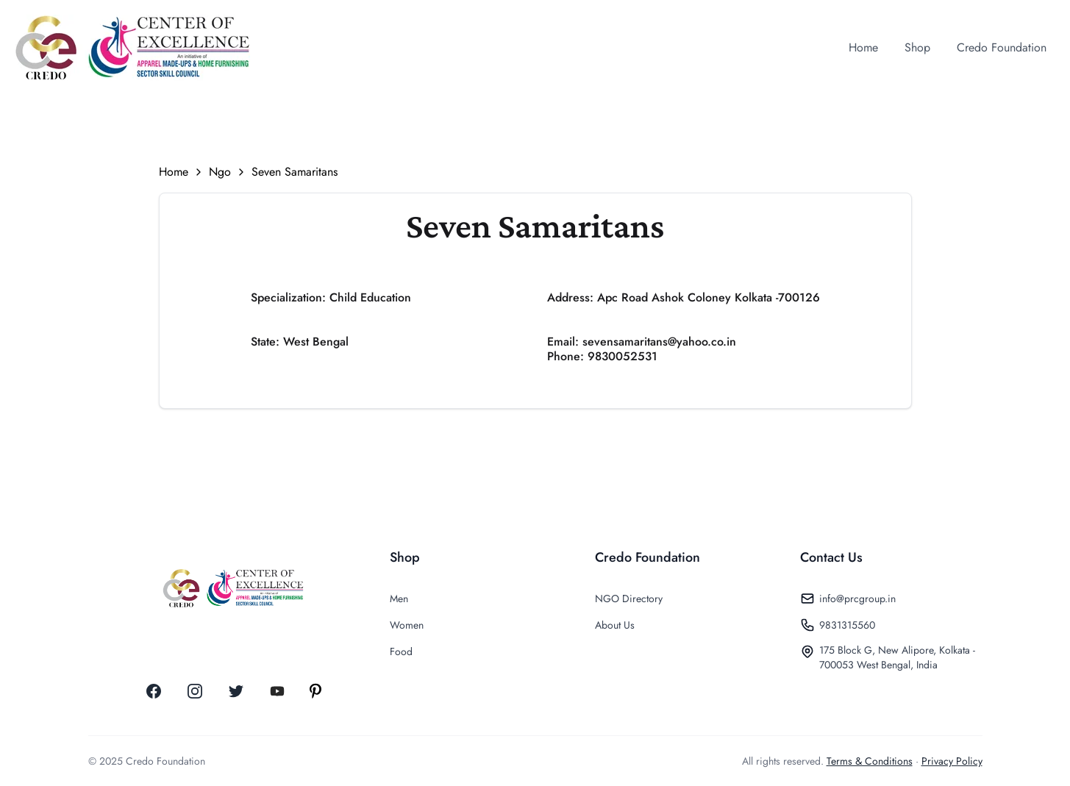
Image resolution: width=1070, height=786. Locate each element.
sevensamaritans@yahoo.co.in (659, 341)
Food (401, 651)
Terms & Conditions (870, 761)
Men (399, 598)
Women (407, 625)
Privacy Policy (951, 761)
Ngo (220, 172)
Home (173, 172)
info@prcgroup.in (857, 598)
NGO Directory (629, 598)
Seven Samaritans (295, 172)
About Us (615, 625)
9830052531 (622, 356)
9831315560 (847, 625)
